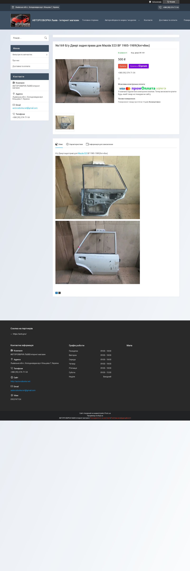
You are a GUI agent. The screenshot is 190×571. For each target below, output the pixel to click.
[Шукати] (45, 38)
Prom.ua (108, 413)
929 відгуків (156, 2)
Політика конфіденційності (121, 418)
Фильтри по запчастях (22, 54)
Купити (123, 66)
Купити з (138, 66)
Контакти (148, 20)
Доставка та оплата (168, 20)
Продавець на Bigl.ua (95, 416)
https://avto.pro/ (20, 334)
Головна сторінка (90, 20)
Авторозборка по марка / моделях (120, 20)
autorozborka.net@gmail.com (25, 108)
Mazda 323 (82, 153)
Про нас (16, 60)
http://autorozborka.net (20, 381)
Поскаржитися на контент (100, 418)
